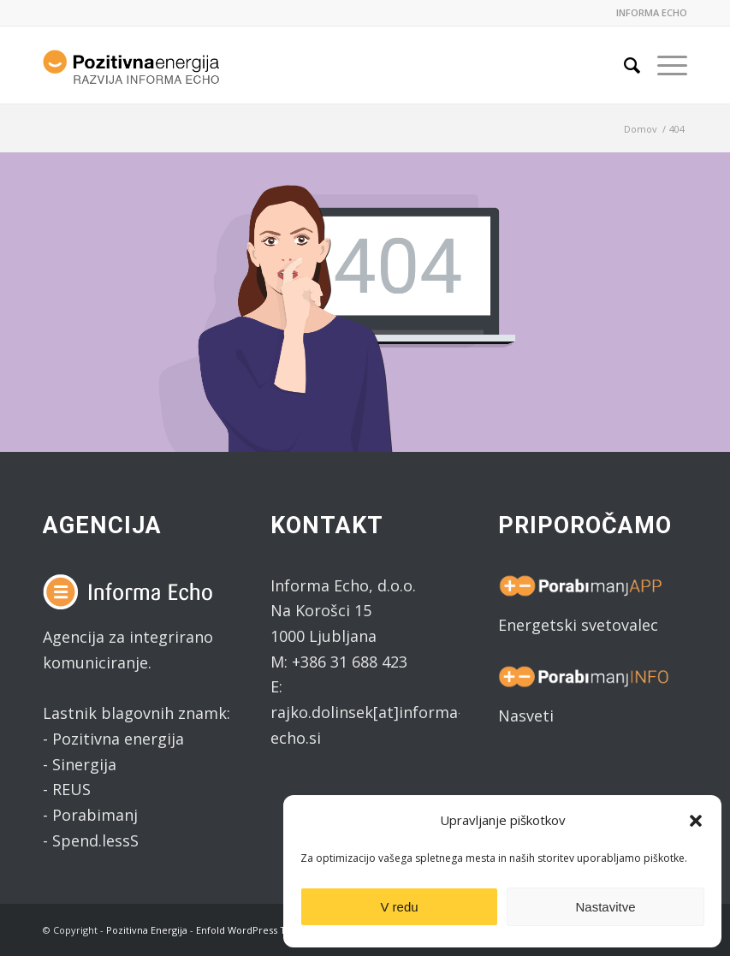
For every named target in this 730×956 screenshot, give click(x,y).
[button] (695, 820)
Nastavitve (605, 907)
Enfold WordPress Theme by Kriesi (275, 929)
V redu (399, 907)
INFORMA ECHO (651, 12)
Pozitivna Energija (146, 929)
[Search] (623, 65)
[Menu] (663, 65)
